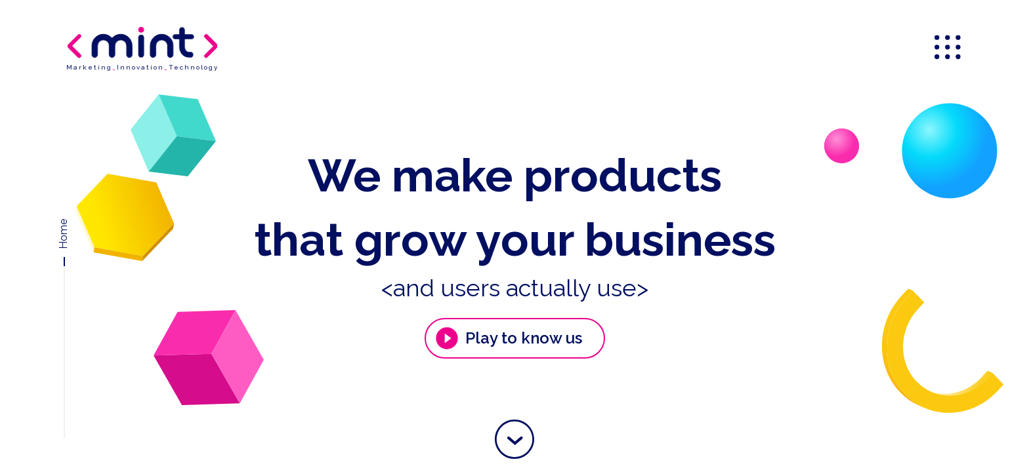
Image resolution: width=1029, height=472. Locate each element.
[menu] (949, 48)
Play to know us (508, 338)
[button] (514, 439)
